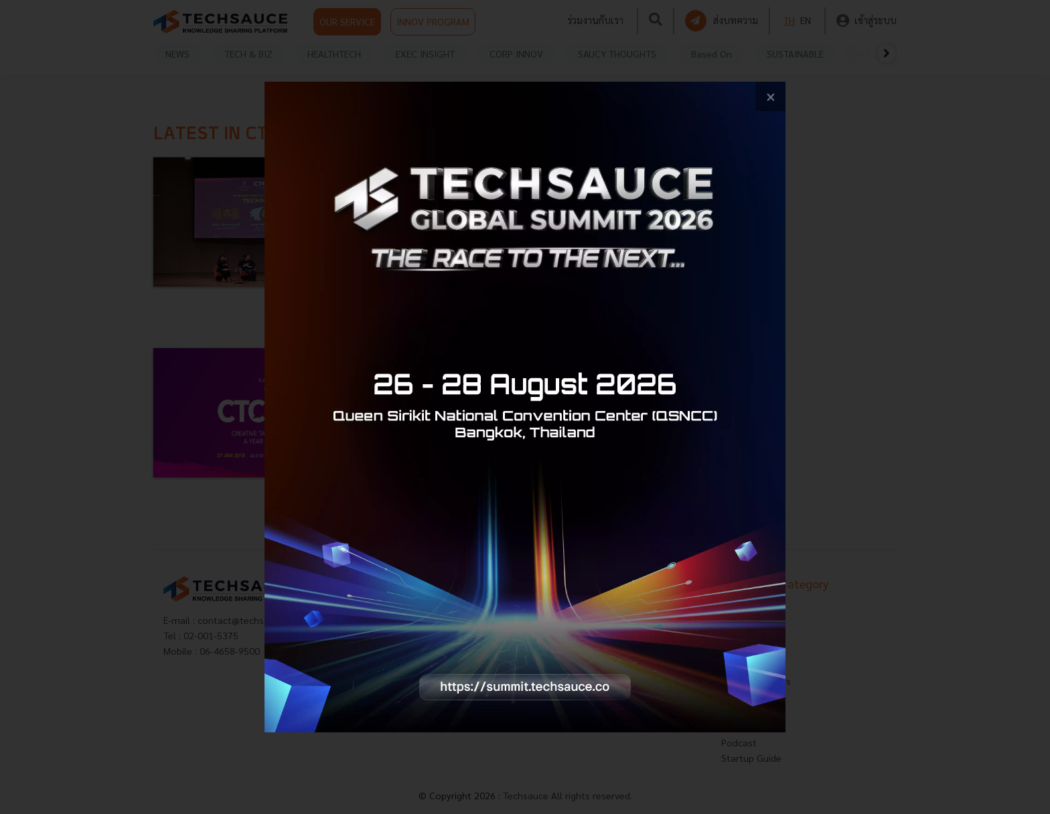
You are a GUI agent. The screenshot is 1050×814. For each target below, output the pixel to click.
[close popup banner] (770, 97)
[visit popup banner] (525, 407)
